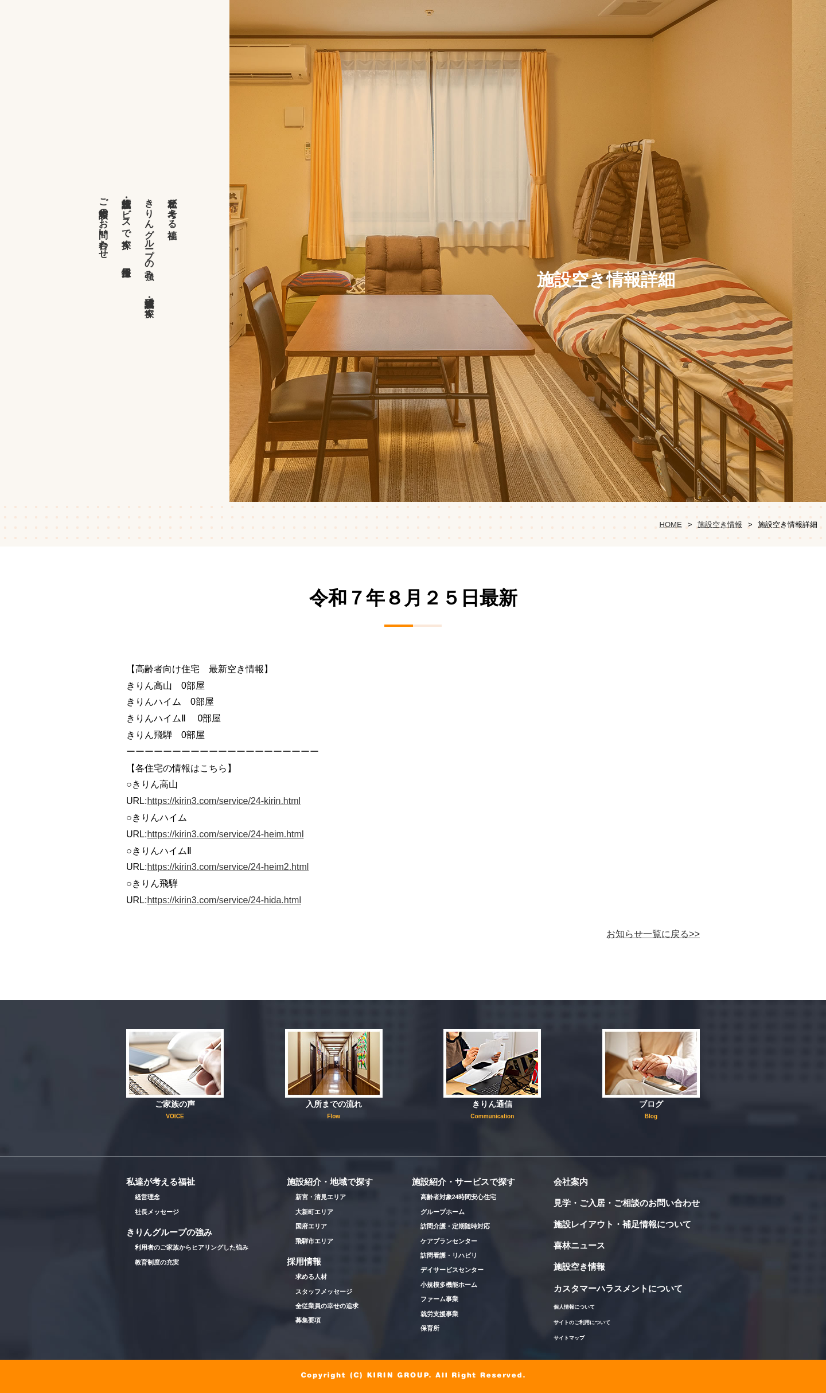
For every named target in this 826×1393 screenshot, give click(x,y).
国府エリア (311, 1226)
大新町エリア (314, 1211)
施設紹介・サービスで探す (126, 218)
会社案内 (571, 1182)
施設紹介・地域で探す (149, 302)
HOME (670, 524)
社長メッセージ (157, 1211)
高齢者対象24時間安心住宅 (458, 1196)
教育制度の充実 (157, 1262)
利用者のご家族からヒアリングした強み (191, 1247)
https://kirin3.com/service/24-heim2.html (228, 867)
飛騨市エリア (314, 1241)
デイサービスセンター (452, 1269)
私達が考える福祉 (172, 207)
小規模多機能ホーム (448, 1284)
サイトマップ (569, 1338)
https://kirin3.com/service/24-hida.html (224, 900)
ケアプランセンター (448, 1241)
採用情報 (126, 252)
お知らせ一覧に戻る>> (653, 934)
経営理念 (147, 1196)
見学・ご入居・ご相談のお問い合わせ (627, 1203)
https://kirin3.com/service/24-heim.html (225, 834)
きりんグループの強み (149, 233)
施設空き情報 (720, 524)
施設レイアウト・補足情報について (622, 1224)
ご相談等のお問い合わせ (103, 223)
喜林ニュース (579, 1245)
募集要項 (308, 1320)
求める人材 (311, 1276)
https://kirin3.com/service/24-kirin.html (224, 801)
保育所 (429, 1328)
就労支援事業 (439, 1313)
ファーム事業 (439, 1299)
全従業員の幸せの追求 (327, 1305)
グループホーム (442, 1211)
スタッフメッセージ (323, 1291)
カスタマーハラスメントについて (618, 1288)
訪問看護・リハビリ (448, 1255)
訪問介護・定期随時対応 (455, 1226)
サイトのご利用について (582, 1322)
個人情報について (574, 1307)
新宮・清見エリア (320, 1196)
